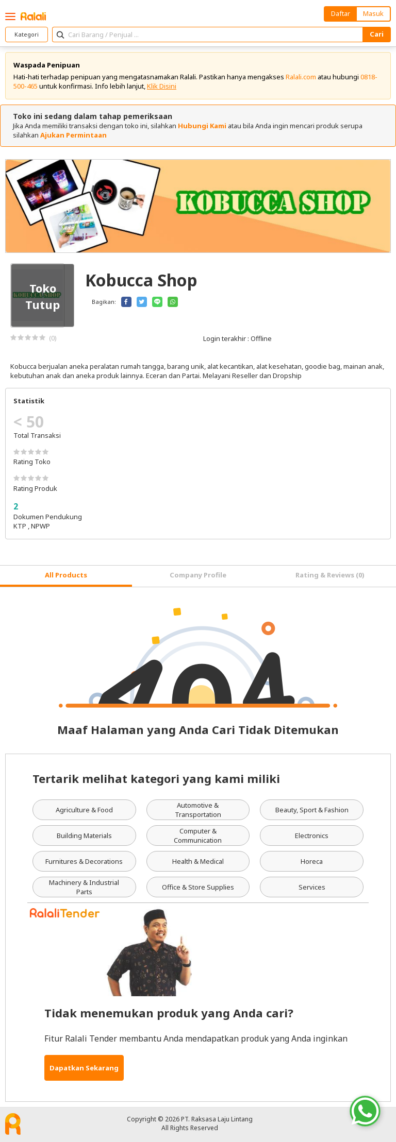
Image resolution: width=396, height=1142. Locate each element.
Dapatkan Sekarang (84, 1067)
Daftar (340, 13)
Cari (377, 34)
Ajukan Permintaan (73, 135)
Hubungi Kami (202, 125)
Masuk (373, 13)
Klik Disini (161, 86)
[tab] (66, 576)
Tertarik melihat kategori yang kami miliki (156, 778)
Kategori (26, 34)
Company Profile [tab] (198, 574)
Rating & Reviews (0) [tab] (330, 574)
